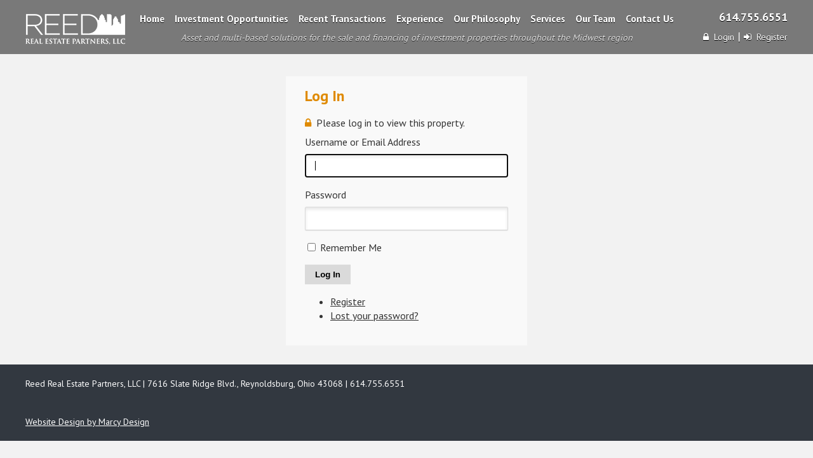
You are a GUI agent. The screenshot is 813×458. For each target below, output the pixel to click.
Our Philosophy (487, 19)
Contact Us (650, 19)
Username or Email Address (362, 141)
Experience (419, 19)
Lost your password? (374, 315)
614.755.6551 (753, 17)
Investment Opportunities (231, 19)
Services (547, 19)
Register (766, 37)
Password (325, 194)
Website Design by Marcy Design (87, 421)
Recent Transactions (342, 19)
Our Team (595, 19)
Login (718, 37)
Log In (327, 274)
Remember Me (351, 247)
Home (152, 19)
